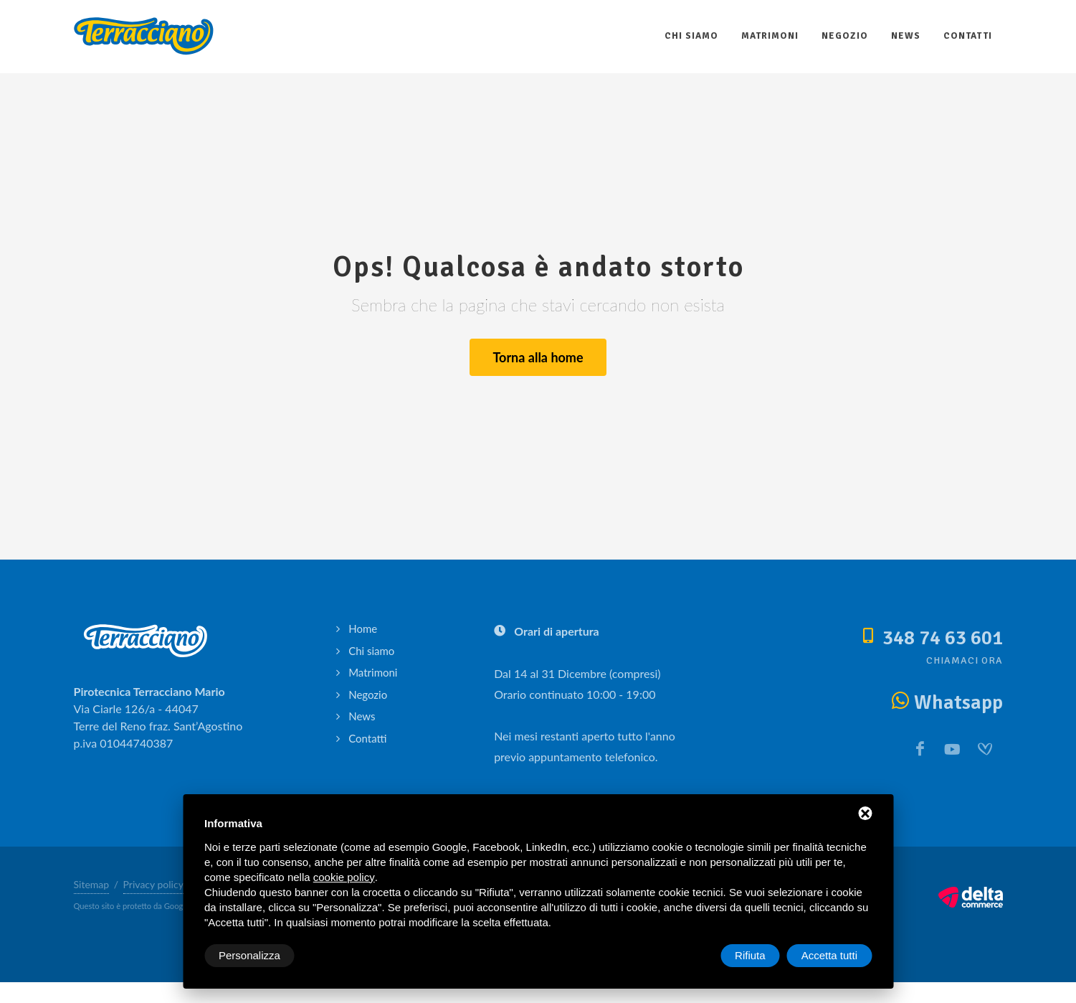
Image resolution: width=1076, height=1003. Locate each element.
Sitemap (92, 884)
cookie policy (344, 877)
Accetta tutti (829, 955)
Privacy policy (153, 884)
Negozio (367, 694)
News (361, 716)
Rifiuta (750, 955)
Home (362, 628)
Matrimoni (372, 672)
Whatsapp (958, 702)
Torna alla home (537, 357)
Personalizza (249, 955)
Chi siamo (371, 650)
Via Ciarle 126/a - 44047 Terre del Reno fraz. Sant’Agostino (158, 708)
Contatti (367, 738)
